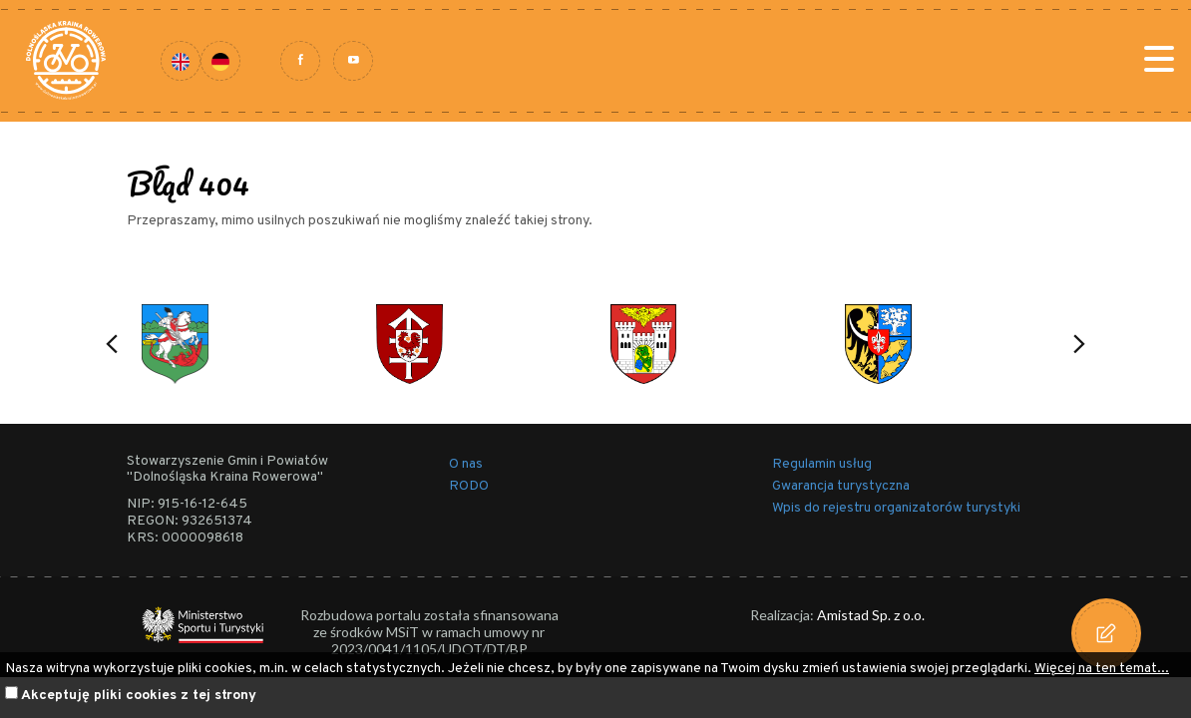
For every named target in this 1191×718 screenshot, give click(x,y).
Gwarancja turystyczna (841, 486)
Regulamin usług (822, 464)
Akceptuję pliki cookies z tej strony (138, 695)
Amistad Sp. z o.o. (871, 614)
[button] (112, 344)
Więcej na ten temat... (1101, 668)
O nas (466, 464)
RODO (469, 486)
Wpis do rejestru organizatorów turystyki (896, 508)
